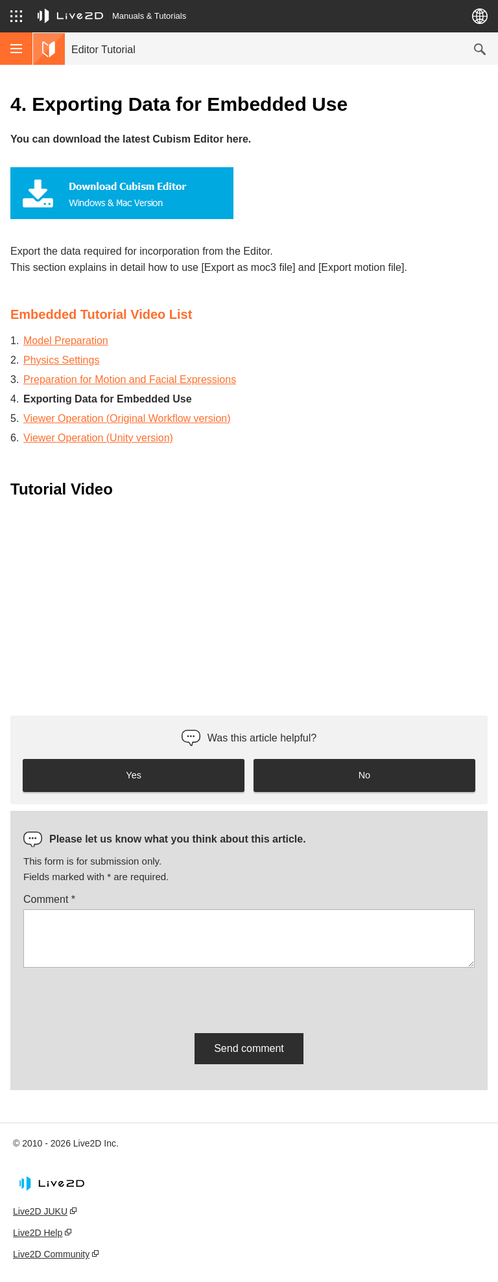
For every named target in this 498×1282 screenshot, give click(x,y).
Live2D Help (37, 1233)
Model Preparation (65, 340)
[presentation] (121, 998)
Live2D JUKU (40, 1211)
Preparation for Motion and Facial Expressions (129, 379)
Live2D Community (51, 1254)
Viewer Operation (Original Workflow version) (127, 418)
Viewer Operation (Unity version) (98, 437)
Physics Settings (61, 360)
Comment (49, 899)
